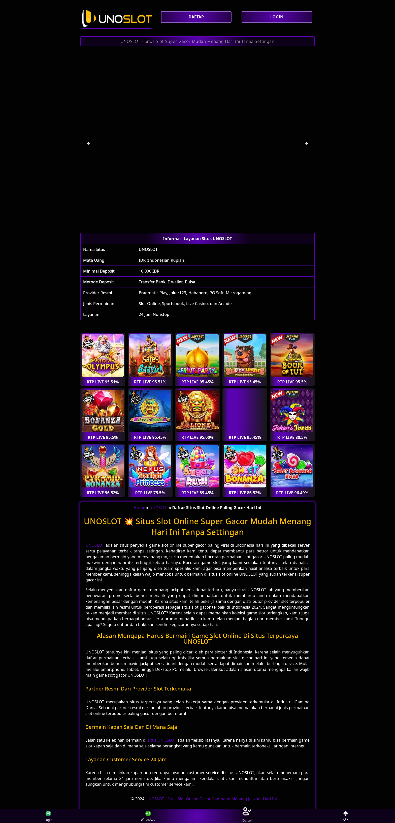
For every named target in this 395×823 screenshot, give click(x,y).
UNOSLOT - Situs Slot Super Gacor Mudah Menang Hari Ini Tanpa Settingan (197, 41)
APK (346, 816)
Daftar (247, 816)
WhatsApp (148, 816)
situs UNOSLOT (162, 740)
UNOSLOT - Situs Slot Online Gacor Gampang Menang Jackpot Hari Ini (211, 799)
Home (139, 507)
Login (45, 816)
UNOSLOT (148, 249)
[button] (88, 143)
